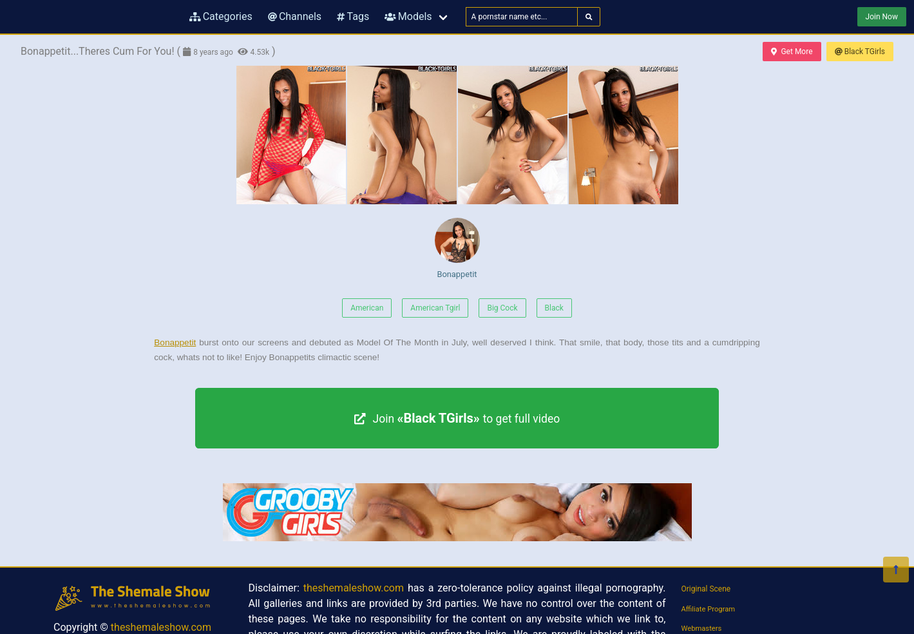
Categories (220, 16)
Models (408, 16)
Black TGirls (860, 51)
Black (554, 307)
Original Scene (706, 588)
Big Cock (502, 307)
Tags (353, 16)
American (366, 307)
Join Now (882, 16)
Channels (294, 16)
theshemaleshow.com (161, 627)
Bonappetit (457, 248)
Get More (791, 51)
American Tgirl (435, 307)
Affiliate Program (708, 609)
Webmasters (701, 628)
